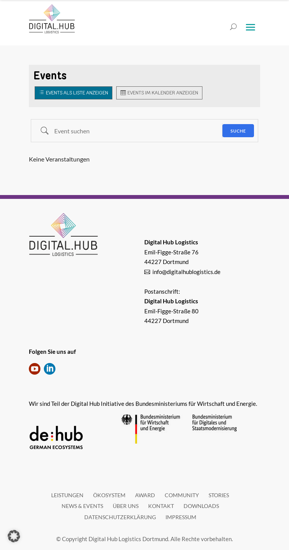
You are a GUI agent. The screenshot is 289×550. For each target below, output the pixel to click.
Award (145, 495)
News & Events (82, 506)
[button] (14, 536)
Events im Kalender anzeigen (162, 92)
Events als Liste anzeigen (77, 92)
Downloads (201, 506)
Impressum (180, 517)
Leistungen (67, 495)
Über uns (126, 506)
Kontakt (161, 506)
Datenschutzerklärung (120, 517)
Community (182, 495)
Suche (238, 130)
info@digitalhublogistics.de (186, 271)
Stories (219, 495)
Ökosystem (109, 495)
